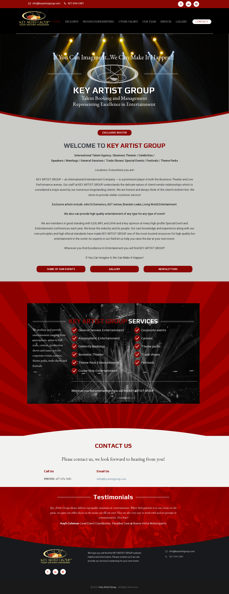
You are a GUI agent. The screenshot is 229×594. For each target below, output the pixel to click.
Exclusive (71, 21)
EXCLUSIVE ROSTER (114, 132)
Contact (202, 21)
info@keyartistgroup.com (46, 3)
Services (165, 21)
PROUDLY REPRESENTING (98, 21)
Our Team (149, 21)
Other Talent (128, 21)
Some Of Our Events (61, 269)
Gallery (181, 21)
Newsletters (168, 269)
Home (57, 21)
